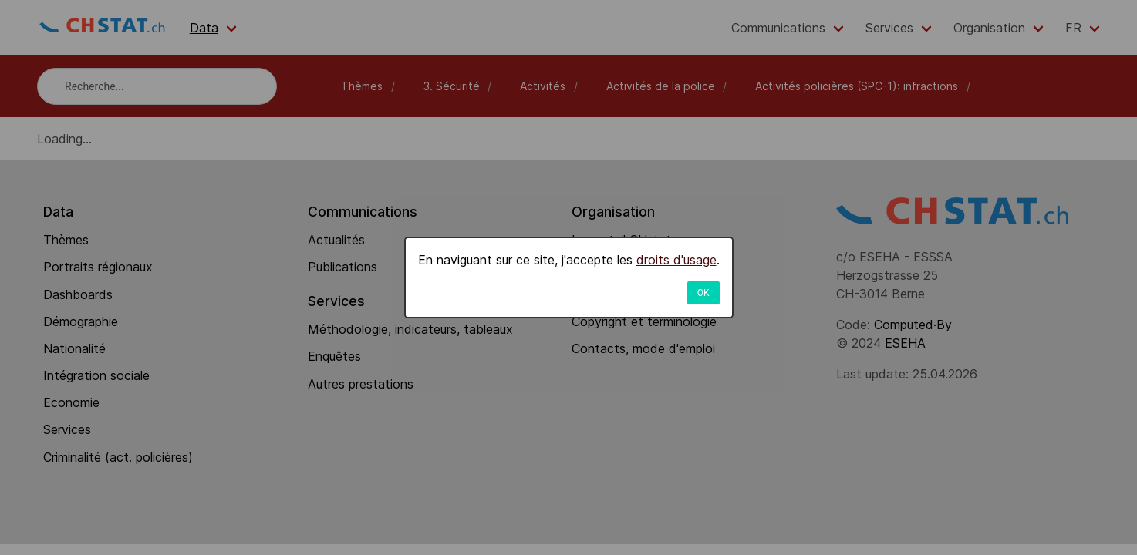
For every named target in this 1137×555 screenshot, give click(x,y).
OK (703, 293)
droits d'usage (676, 259)
